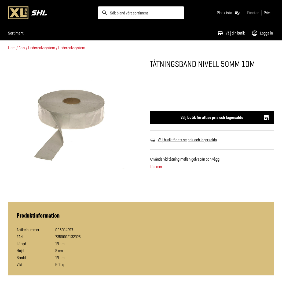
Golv (22, 48)
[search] (141, 12)
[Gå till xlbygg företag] (253, 13)
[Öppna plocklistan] (229, 13)
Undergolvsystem (41, 48)
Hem (11, 48)
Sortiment (16, 33)
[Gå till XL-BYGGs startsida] (51, 12)
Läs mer (156, 167)
